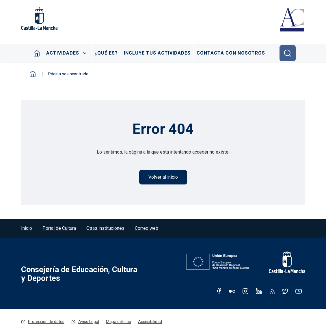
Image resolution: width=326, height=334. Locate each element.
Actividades (62, 53)
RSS (272, 291)
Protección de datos (46, 321)
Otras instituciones (105, 228)
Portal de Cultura (59, 228)
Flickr (232, 291)
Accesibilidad (150, 321)
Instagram (245, 291)
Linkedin (258, 291)
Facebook (219, 291)
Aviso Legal (88, 321)
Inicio (36, 53)
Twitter (285, 291)
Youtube (298, 291)
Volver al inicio (163, 177)
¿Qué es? (106, 53)
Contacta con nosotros (231, 53)
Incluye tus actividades (157, 53)
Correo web (146, 228)
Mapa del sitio (118, 321)
